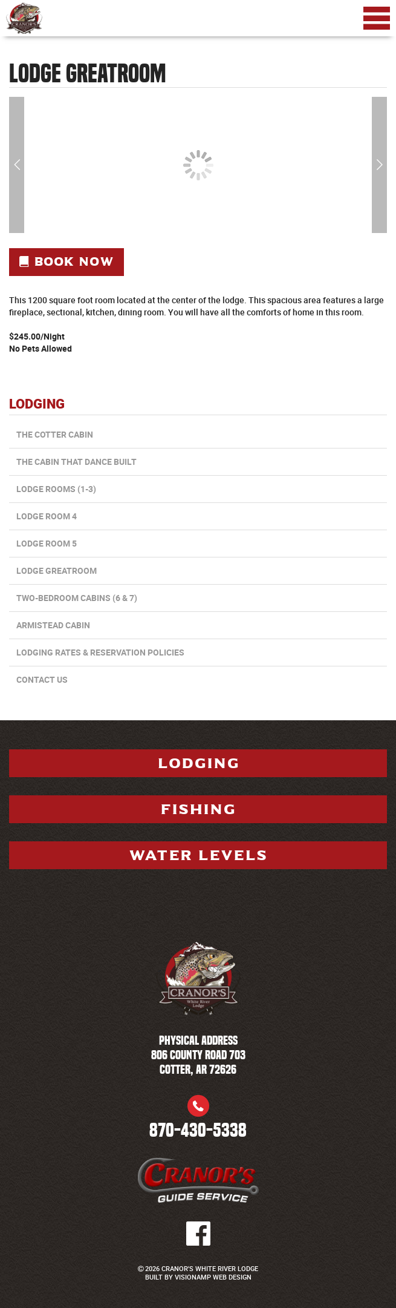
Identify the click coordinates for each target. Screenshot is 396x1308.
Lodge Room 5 (46, 543)
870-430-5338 (198, 1130)
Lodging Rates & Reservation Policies (100, 652)
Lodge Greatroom (56, 570)
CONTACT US (42, 679)
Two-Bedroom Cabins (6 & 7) (76, 597)
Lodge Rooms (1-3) (56, 489)
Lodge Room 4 (46, 516)
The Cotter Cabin (54, 434)
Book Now (66, 261)
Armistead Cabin (53, 625)
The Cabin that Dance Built (76, 461)
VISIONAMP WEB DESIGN (213, 1276)
